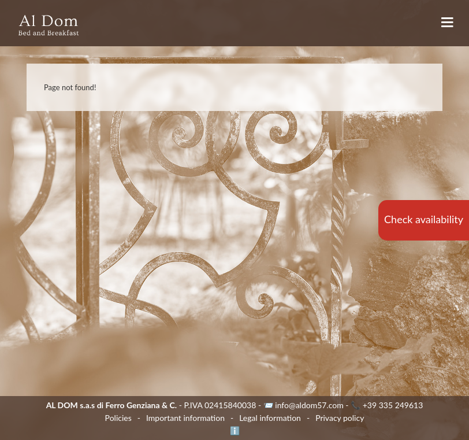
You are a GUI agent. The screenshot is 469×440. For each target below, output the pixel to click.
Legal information (270, 418)
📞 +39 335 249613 (387, 405)
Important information (185, 418)
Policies (118, 418)
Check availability (423, 219)
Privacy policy (339, 418)
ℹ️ (235, 430)
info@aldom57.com (309, 405)
